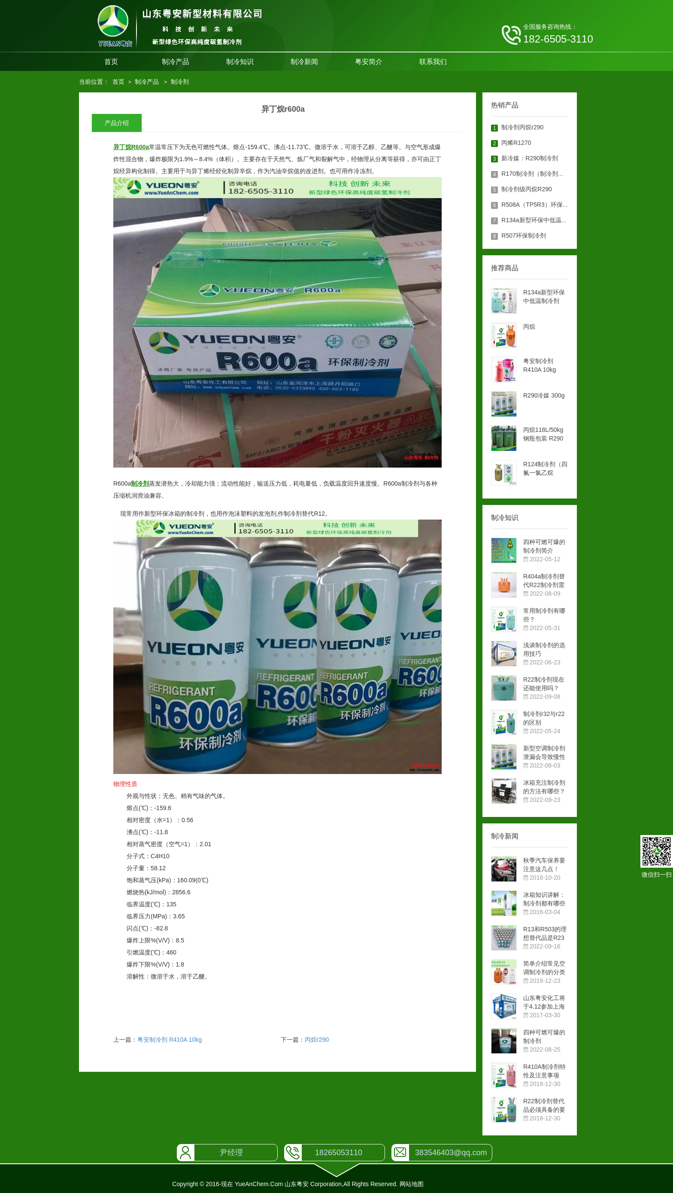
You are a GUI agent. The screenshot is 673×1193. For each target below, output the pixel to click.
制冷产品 (175, 61)
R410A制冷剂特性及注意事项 (544, 1071)
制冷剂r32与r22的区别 (543, 718)
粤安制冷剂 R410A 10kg (169, 1039)
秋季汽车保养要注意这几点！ (544, 864)
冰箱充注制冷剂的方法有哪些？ (544, 787)
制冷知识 (240, 61)
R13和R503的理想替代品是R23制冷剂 (545, 934)
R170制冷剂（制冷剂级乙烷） (541, 173)
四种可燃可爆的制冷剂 (544, 1036)
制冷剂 (180, 81)
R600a (140, 147)
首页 (111, 61)
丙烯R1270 (516, 142)
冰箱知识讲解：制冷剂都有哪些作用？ (544, 899)
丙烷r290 (317, 1039)
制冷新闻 (304, 61)
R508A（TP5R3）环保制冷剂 (540, 204)
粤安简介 (368, 61)
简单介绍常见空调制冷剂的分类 (544, 968)
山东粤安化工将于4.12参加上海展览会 (544, 1002)
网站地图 (412, 1184)
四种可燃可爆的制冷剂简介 (544, 546)
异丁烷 (122, 147)
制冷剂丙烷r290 (522, 127)
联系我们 (433, 61)
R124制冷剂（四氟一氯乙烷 (545, 468)
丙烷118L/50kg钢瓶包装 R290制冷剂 (543, 434)
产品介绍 (117, 122)
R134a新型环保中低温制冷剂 (540, 220)
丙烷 (529, 326)
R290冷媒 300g (544, 395)
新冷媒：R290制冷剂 (529, 158)
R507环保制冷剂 (523, 235)
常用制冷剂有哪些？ (544, 615)
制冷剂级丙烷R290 (526, 189)
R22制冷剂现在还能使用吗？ (543, 683)
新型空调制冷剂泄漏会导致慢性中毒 (544, 753)
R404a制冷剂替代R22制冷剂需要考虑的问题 (544, 581)
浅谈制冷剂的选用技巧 (544, 649)
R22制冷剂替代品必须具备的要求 (544, 1106)
